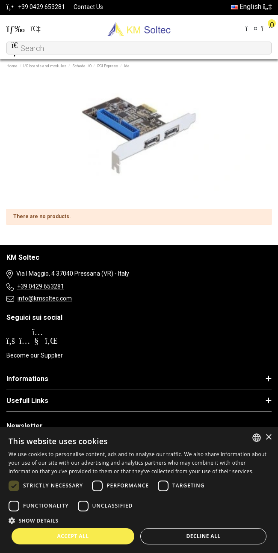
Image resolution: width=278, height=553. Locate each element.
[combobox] (256, 437)
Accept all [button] (73, 536)
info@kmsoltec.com (45, 298)
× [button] (268, 437)
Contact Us (88, 6)
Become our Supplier (34, 355)
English (251, 7)
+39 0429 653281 (40, 286)
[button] (139, 520)
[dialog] (139, 490)
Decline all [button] (203, 536)
